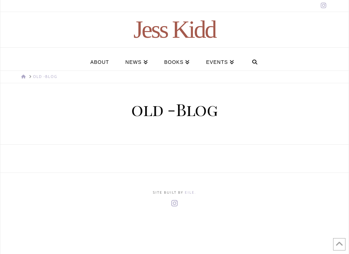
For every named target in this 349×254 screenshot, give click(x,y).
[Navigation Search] (254, 59)
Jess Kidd (175, 29)
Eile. (190, 192)
